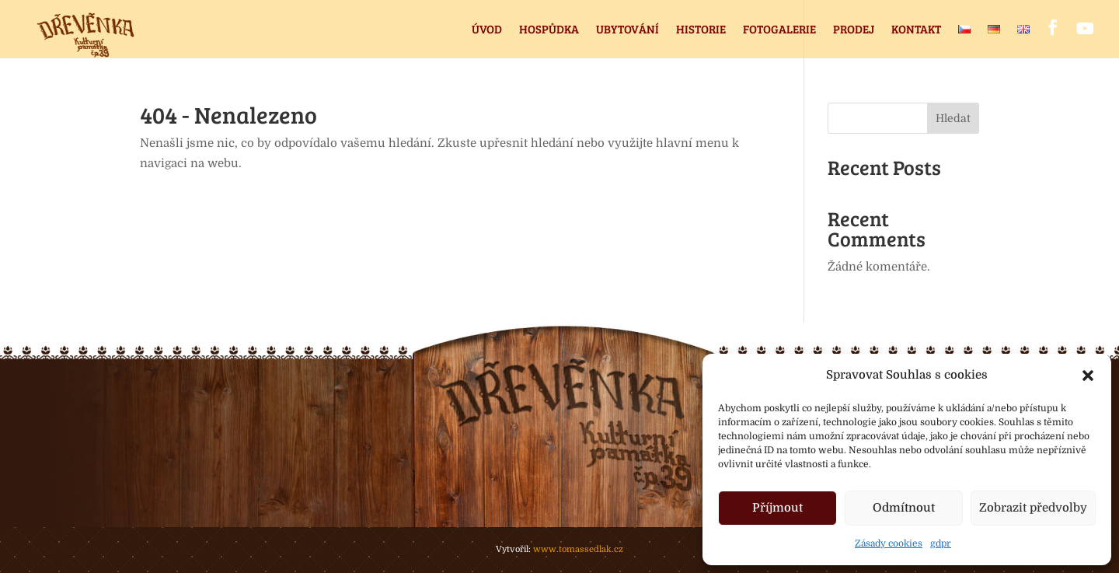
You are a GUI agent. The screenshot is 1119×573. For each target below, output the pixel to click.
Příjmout (777, 508)
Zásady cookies (888, 543)
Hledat (953, 118)
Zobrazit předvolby (1033, 508)
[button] (1088, 375)
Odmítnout (904, 508)
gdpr (940, 543)
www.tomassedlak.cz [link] (578, 549)
